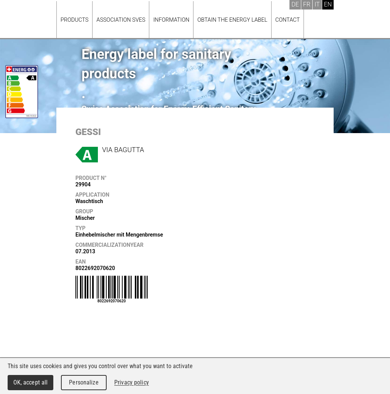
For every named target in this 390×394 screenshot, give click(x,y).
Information (171, 20)
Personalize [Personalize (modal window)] (83, 382)
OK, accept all (30, 382)
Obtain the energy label (232, 20)
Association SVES (120, 20)
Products (74, 20)
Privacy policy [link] (131, 382)
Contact (287, 20)
